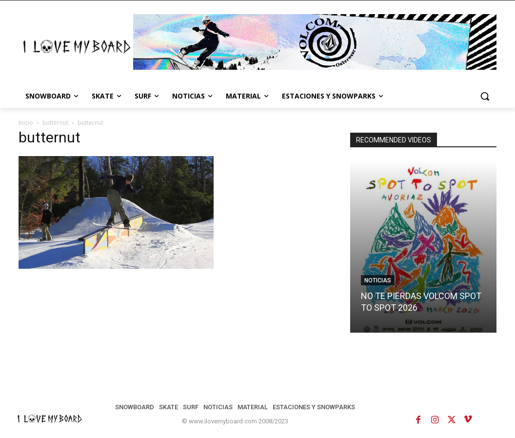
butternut (55, 123)
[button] (484, 96)
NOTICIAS (377, 280)
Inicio (26, 123)
